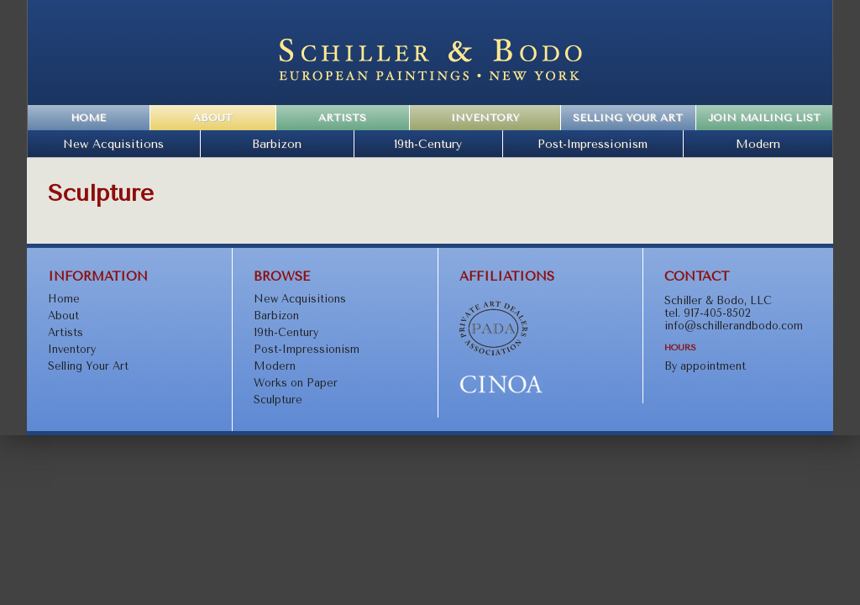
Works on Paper (296, 382)
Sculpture (278, 399)
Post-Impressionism (593, 143)
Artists (342, 118)
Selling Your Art (628, 118)
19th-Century (428, 143)
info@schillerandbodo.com (733, 325)
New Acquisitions (113, 143)
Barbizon (277, 143)
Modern (758, 143)
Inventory (485, 118)
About (213, 118)
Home (88, 118)
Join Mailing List (764, 118)
